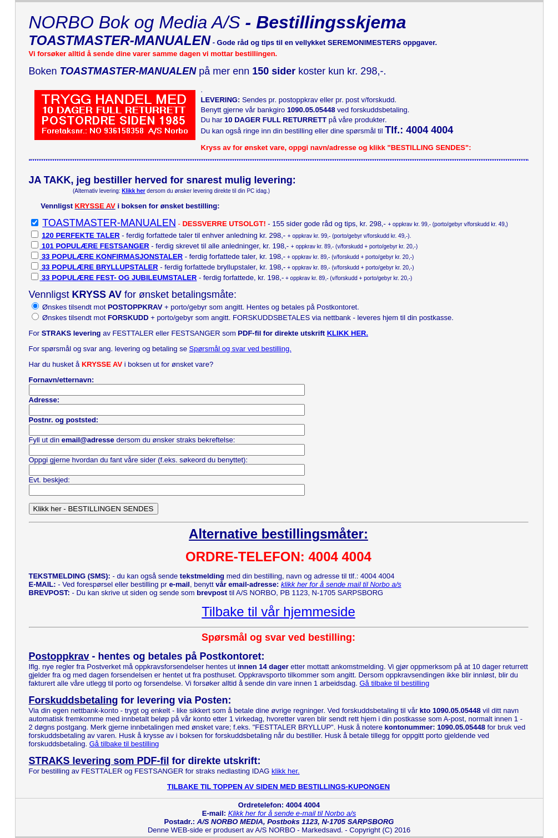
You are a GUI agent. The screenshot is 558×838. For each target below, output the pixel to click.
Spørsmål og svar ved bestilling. (240, 349)
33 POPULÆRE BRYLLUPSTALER (99, 267)
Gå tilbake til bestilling (394, 683)
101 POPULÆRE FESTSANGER (94, 246)
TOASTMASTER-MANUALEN (109, 222)
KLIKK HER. (347, 333)
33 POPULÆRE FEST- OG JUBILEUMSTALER (118, 277)
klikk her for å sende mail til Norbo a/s (341, 584)
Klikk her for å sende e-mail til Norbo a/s (292, 813)
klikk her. (286, 771)
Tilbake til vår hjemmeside (278, 611)
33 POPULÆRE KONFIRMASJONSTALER (111, 256)
